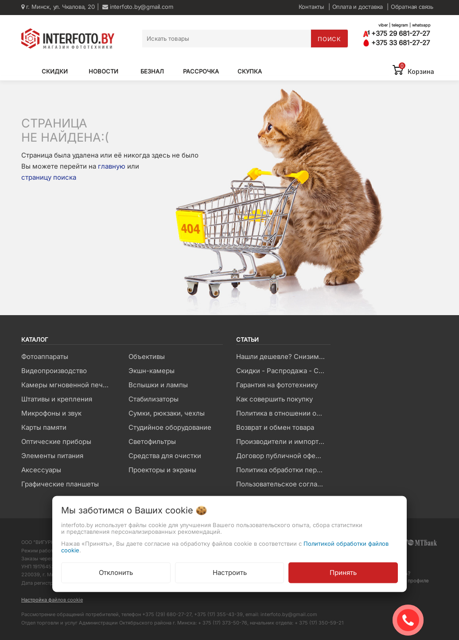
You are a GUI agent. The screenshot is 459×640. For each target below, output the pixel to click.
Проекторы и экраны (162, 470)
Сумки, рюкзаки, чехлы (166, 413)
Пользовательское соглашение (283, 484)
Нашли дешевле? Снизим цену (283, 356)
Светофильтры (152, 441)
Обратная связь (412, 6)
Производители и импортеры (283, 441)
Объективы (146, 356)
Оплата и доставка (357, 6)
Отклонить (116, 572)
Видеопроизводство (54, 370)
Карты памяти (43, 427)
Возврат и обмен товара (275, 427)
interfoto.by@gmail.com (137, 6)
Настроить (230, 572)
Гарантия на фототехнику (277, 385)
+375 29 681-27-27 (396, 33)
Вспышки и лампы (158, 385)
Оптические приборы (56, 441)
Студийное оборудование (169, 427)
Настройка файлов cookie (52, 600)
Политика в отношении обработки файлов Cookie (283, 413)
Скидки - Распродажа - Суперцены (283, 370)
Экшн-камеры (151, 370)
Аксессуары (41, 470)
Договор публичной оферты (281, 455)
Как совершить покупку (274, 399)
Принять (343, 572)
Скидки (55, 71)
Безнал (152, 71)
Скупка (249, 71)
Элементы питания (52, 455)
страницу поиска (48, 177)
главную (111, 166)
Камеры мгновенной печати (67, 385)
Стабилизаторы (153, 399)
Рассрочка (201, 71)
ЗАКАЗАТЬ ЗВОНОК (412, 620)
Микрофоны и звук (51, 413)
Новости (103, 71)
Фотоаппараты (44, 356)
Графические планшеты (60, 484)
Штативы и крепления (56, 399)
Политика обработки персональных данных (283, 470)
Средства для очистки (164, 455)
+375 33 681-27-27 (396, 43)
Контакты (311, 6)
